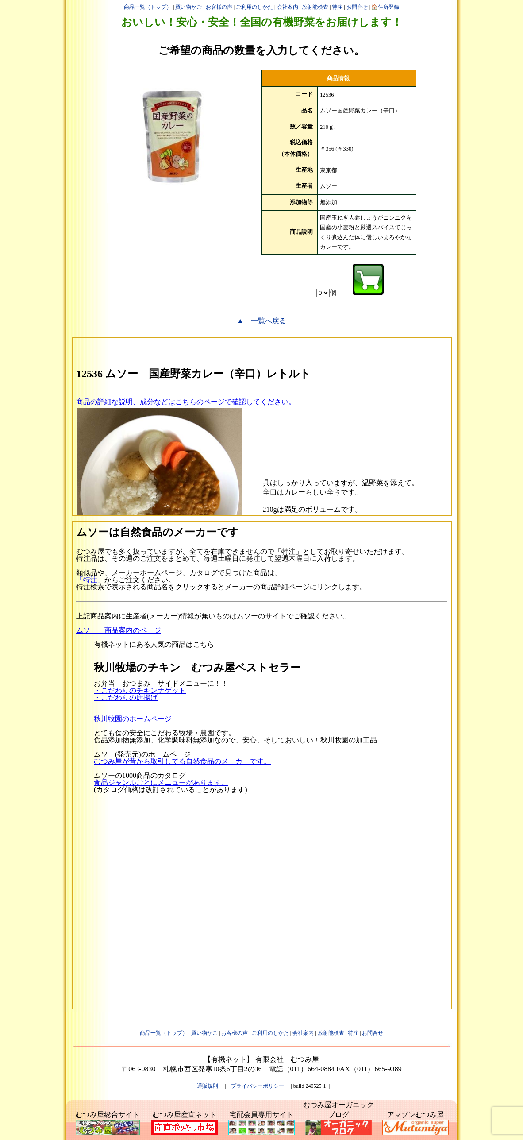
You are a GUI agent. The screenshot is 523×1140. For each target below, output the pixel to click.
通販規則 (207, 1086)
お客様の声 (219, 7)
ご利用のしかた (254, 7)
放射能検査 (315, 7)
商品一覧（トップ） (148, 7)
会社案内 (287, 7)
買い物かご (188, 7)
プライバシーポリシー (257, 1086)
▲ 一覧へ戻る (261, 321)
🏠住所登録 (385, 7)
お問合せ (357, 7)
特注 (337, 7)
